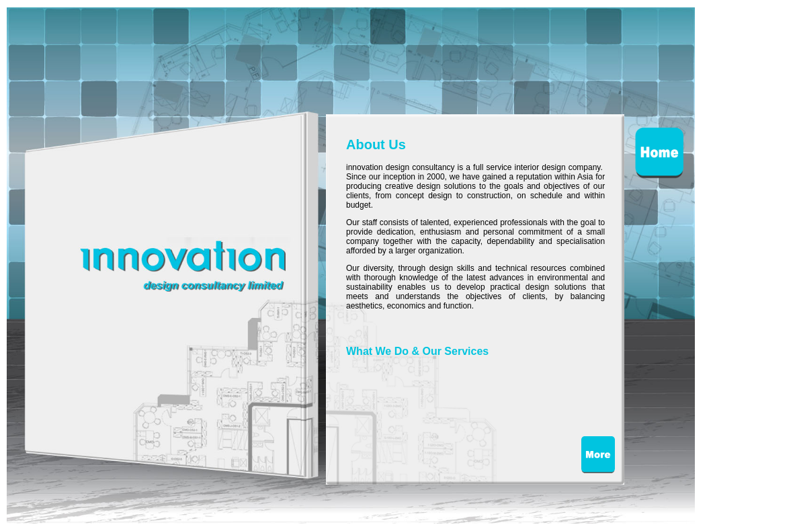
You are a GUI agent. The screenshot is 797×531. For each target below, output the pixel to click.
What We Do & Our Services (417, 351)
